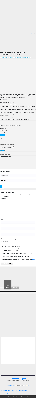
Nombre (3, 219)
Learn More (2, 150)
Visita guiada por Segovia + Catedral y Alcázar (8, 393)
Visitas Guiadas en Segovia (21, 393)
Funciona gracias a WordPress (12, 385)
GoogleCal (7, 154)
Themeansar (27, 385)
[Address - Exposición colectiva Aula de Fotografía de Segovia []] (18, 175)
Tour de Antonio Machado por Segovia (22, 390)
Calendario (2, 154)
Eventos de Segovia (18, 379)
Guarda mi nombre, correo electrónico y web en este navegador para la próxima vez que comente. (17, 240)
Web (2, 232)
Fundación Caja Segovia (7, 144)
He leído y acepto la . (10, 243)
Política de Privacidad (15, 243)
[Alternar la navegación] (34, 33)
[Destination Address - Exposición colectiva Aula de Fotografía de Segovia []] (18, 180)
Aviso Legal (8, 396)
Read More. (11, 147)
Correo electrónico (5, 225)
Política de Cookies (4, 390)
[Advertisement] (18, 42)
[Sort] (7, 284)
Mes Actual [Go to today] (15, 287)
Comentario (4, 198)
